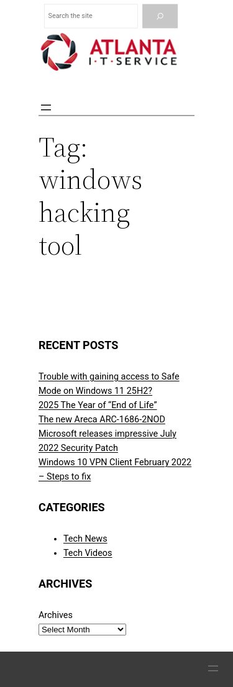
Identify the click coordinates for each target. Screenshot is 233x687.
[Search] (160, 16)
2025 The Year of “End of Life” (98, 405)
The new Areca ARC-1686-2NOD (102, 419)
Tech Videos (87, 553)
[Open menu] (46, 107)
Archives (56, 615)
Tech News (85, 539)
